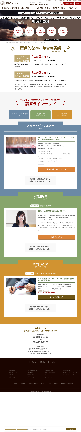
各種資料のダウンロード (32, 374)
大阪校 (53, 362)
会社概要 (16, 383)
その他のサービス (49, 370)
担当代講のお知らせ (67, 370)
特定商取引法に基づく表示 (67, 383)
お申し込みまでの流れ (32, 370)
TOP (7, 42)
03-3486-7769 (40, 336)
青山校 (34, 362)
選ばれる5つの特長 (13, 372)
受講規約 (56, 383)
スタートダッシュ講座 (19, 115)
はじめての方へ (48, 0)
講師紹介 (48, 8)
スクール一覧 (55, 0)
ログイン (60, 2)
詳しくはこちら (56, 237)
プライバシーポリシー (33, 383)
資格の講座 (25, 8)
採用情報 (23, 383)
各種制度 (11, 374)
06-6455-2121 (40, 342)
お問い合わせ (12, 377)
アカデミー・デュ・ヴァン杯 (70, 372)
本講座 (40, 115)
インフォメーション (49, 377)
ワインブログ (48, 374)
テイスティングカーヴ (68, 374)
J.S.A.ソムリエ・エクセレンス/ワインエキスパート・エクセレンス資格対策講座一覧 (29, 42)
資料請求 (77, 3)
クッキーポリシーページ (22, 429)
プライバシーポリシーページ (10, 429)
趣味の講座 (15, 8)
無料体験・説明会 (69, 3)
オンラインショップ (46, 383)
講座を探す (5, 8)
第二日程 (62, 115)
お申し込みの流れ (62, 0)
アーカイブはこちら (56, 297)
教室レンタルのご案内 (50, 372)
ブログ (79, 0)
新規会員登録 (60, 4)
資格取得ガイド (30, 377)
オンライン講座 (37, 8)
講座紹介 (11, 42)
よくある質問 (68, 0)
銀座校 (43, 362)
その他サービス (72, 8)
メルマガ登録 (74, 0)
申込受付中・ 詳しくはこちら (57, 169)
